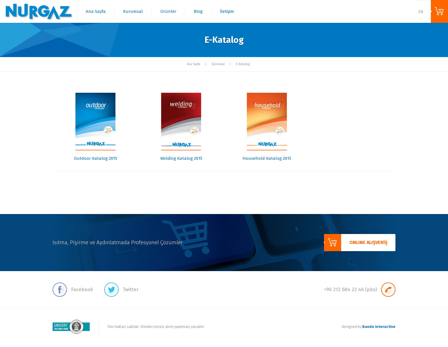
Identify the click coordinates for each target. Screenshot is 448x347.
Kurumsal (133, 11)
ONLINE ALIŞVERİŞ (439, 11)
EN (420, 11)
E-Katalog (243, 64)
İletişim (227, 11)
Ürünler (168, 11)
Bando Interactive (378, 326)
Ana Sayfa (96, 11)
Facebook (73, 290)
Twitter (121, 290)
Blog (198, 11)
